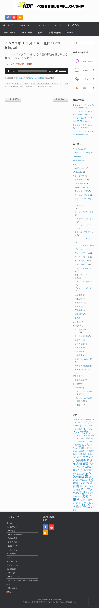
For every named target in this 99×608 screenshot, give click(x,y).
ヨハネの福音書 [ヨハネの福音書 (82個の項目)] (82, 474)
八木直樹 (78, 299)
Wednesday (78, 172)
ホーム (8, 25)
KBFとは (11, 530)
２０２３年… (13, 99)
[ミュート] (56, 71)
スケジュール (9, 32)
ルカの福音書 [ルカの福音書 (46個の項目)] (82, 484)
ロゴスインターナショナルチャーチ (23, 580)
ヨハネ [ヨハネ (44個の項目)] (78, 469)
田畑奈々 (78, 302)
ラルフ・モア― (81, 264)
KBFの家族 (27, 32)
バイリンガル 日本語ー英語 (40, 83)
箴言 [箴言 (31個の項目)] (78, 506)
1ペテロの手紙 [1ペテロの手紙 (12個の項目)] (85, 419)
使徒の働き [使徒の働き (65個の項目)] (82, 497)
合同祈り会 (79, 344)
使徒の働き (79, 380)
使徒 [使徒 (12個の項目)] (87, 493)
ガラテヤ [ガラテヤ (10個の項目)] (90, 436)
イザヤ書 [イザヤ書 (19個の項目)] (77, 425)
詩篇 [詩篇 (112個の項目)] (86, 506)
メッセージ (44, 25)
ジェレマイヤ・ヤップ (84, 199)
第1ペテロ (53, 86)
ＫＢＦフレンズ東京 (83, 369)
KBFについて (26, 25)
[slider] (32, 71)
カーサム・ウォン (82, 195)
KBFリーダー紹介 (15, 534)
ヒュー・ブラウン (82, 245)
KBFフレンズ (13, 576)
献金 (40, 32)
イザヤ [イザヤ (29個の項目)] (88, 422)
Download (40, 78)
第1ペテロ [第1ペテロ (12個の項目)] (80, 503)
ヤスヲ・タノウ (81, 261)
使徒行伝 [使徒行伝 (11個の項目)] (84, 500)
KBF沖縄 (11, 573)
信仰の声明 (12, 538)
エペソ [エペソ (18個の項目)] (85, 425)
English (78, 388)
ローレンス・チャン (83, 282)
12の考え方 (12, 546)
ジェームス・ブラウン (21, 83)
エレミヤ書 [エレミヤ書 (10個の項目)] (83, 436)
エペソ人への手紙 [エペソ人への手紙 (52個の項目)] (83, 430)
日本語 (77, 405)
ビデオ (58, 25)
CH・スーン (80, 183)
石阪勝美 (78, 310)
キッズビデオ (73, 25)
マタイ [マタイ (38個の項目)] (77, 456)
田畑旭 (77, 306)
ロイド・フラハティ (83, 268)
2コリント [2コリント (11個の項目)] (80, 423)
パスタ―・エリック (83, 239)
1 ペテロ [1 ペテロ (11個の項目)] (76, 419)
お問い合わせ (55, 32)
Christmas (77, 157)
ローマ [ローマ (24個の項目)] (83, 486)
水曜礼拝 (78, 355)
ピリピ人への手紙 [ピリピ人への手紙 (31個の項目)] (82, 446)
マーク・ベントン (82, 257)
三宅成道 (78, 295)
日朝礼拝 (78, 351)
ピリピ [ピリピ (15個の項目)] (78, 445)
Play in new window (23, 78)
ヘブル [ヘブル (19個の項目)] (87, 448)
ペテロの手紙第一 (41, 86)
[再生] (8, 71)
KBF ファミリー (79, 164)
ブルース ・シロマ (82, 249)
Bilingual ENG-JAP (81, 153)
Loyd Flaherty (78, 168)
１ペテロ (61, 86)
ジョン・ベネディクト (84, 212)
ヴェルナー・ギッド (83, 288)
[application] (36, 71)
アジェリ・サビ (81, 191)
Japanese (77, 160)
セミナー (78, 340)
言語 (75, 384)
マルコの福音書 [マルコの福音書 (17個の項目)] (83, 467)
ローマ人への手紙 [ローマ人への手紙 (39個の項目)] (83, 491)
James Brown (80, 187)
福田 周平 (79, 314)
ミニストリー (13, 550)
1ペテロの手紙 (13, 86)
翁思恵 (77, 318)
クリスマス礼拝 (81, 336)
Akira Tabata (78, 149)
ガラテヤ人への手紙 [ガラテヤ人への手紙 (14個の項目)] (81, 438)
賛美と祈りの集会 (82, 366)
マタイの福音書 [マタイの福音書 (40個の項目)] (83, 461)
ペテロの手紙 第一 (26, 86)
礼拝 (75, 325)
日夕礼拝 (55, 83)
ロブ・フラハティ (82, 275)
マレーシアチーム (82, 253)
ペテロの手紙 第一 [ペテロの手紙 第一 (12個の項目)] (86, 454)
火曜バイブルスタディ (84, 359)
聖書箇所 (76, 376)
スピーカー (77, 180)
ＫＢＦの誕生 (13, 542)
